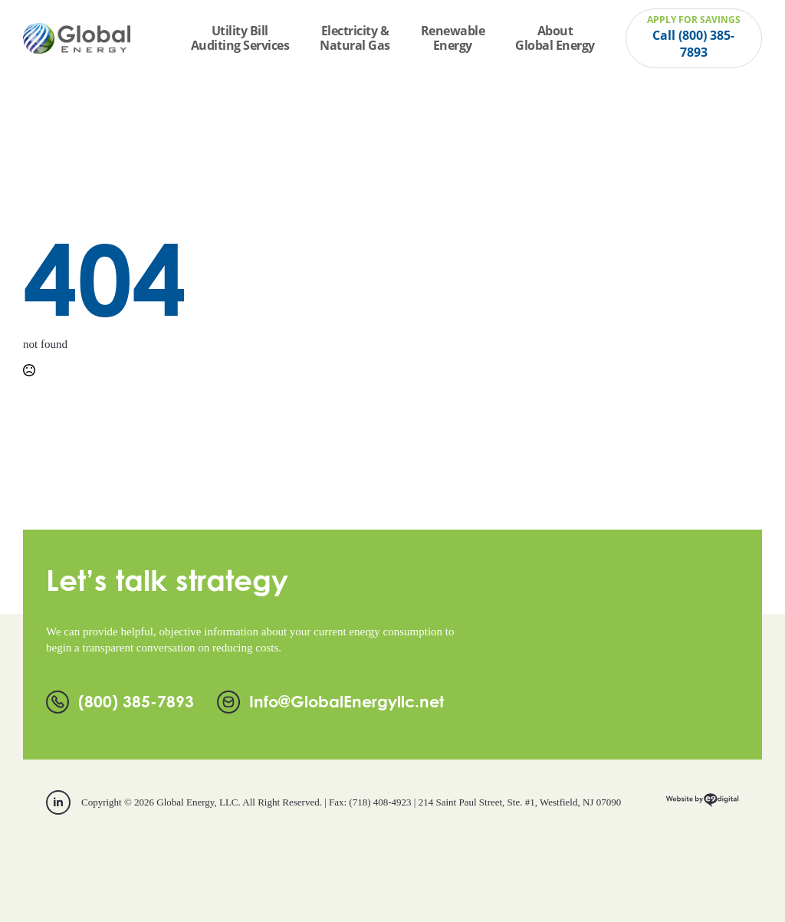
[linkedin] (58, 802)
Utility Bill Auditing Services (240, 38)
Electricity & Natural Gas (355, 38)
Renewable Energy (453, 38)
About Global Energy (555, 38)
